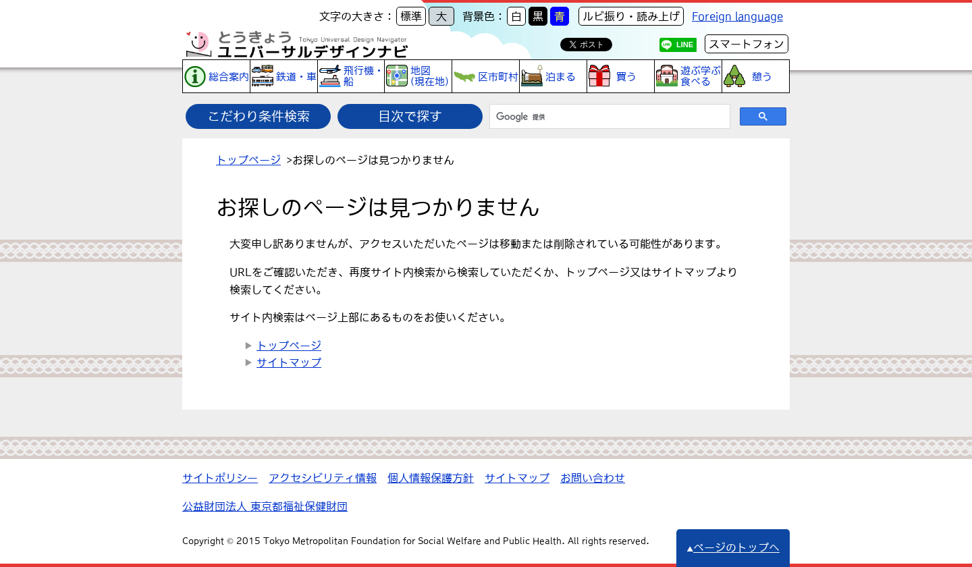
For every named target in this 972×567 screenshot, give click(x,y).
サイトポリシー (220, 478)
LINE (684, 44)
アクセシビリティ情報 (323, 478)
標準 (411, 16)
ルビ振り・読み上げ (631, 16)
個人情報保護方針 (430, 478)
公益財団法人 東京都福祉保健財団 (265, 506)
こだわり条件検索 (258, 116)
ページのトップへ (733, 547)
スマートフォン (746, 43)
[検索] (608, 117)
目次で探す (410, 116)
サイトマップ (288, 362)
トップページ (248, 160)
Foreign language (737, 16)
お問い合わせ (592, 478)
